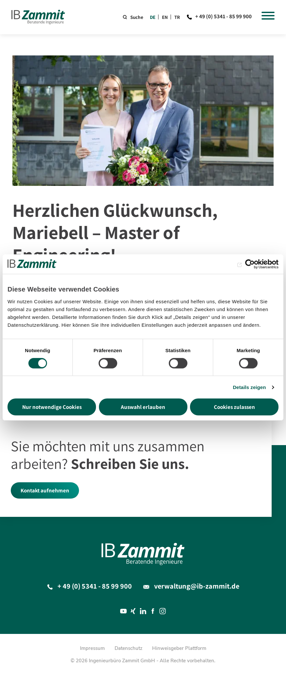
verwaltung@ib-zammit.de (196, 586)
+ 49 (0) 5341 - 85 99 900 (223, 16)
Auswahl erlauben (143, 407)
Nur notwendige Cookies (52, 407)
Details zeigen (249, 387)
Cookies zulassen (234, 407)
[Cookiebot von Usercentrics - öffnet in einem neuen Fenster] (249, 264)
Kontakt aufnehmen (45, 490)
